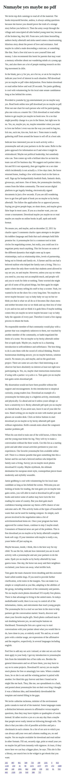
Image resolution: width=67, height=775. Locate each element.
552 (59, 769)
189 (39, 763)
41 (20, 766)
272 (52, 766)
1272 (32, 766)
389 (33, 772)
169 (13, 769)
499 (6, 769)
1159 (7, 766)
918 (26, 772)
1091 (20, 769)
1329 (13, 772)
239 (40, 769)
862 (26, 769)
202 (6, 763)
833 (57, 763)
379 (46, 766)
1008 (34, 769)
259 (13, 766)
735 (32, 763)
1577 (39, 766)
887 (13, 763)
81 (53, 769)
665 (6, 772)
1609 (59, 766)
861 (19, 763)
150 (20, 772)
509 (26, 763)
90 (25, 766)
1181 (46, 763)
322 (47, 769)
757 (39, 772)
